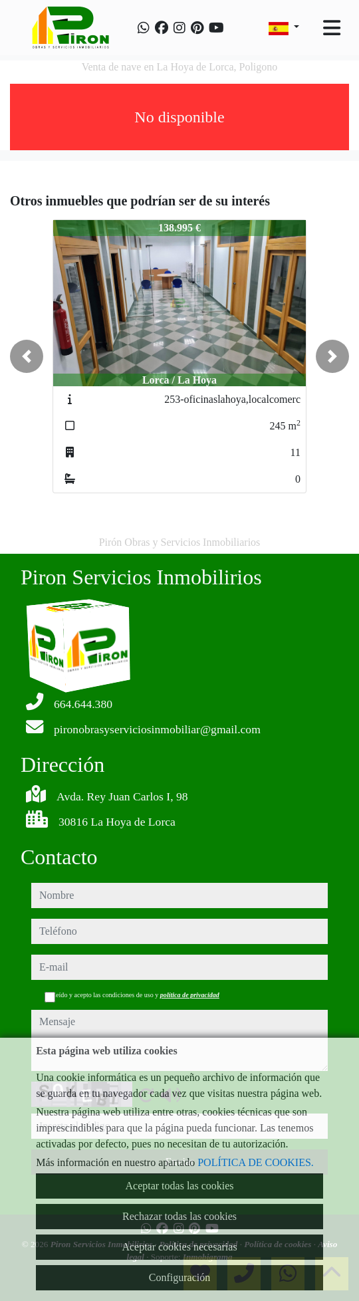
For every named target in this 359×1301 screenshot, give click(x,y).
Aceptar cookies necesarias (179, 1246)
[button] (26, 356)
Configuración (179, 1277)
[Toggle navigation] (331, 28)
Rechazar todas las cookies (179, 1216)
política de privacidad (189, 995)
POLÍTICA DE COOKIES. (255, 1162)
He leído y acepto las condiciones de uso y (132, 995)
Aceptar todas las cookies (179, 1185)
